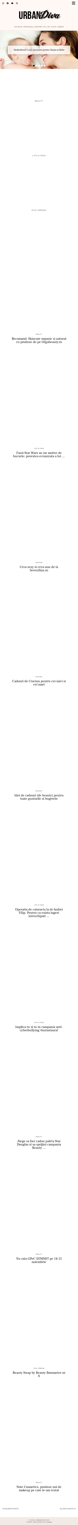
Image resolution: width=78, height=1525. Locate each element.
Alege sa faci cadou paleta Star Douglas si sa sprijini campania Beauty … (39, 1144)
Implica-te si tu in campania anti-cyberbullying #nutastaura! (39, 1028)
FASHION (38, 562)
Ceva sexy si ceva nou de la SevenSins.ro (39, 568)
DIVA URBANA (39, 1368)
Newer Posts (11, 1509)
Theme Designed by (39, 1522)
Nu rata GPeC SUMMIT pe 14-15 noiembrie (39, 1260)
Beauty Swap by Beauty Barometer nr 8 (39, 1374)
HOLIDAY (38, 677)
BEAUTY (39, 334)
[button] (74, 3)
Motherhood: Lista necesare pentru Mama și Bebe (39, 49)
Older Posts (67, 1509)
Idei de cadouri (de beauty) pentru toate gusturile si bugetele (39, 797)
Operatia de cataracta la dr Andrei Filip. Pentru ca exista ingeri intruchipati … (39, 912)
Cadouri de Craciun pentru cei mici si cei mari (39, 683)
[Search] (17, 3)
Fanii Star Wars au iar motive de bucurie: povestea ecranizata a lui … (39, 454)
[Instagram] (3, 3)
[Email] (12, 3)
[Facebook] (8, 3)
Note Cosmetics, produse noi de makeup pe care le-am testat (38, 1488)
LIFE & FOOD (39, 448)
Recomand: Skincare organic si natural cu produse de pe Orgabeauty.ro (39, 340)
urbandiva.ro (42, 1520)
